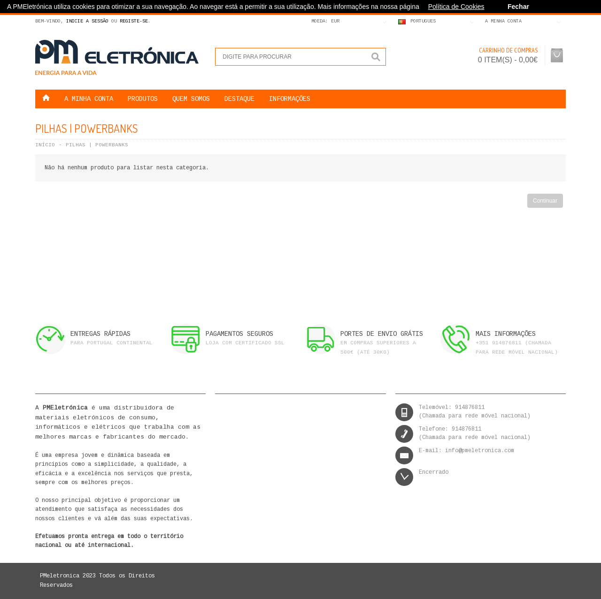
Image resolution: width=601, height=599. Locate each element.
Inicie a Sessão (87, 21)
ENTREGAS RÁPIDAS (100, 334)
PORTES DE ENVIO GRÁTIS (381, 334)
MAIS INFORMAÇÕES (506, 334)
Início (45, 145)
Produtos (143, 99)
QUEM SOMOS (191, 99)
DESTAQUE (239, 99)
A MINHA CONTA (88, 99)
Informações (289, 99)
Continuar (545, 200)
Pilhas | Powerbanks (97, 145)
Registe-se (134, 21)
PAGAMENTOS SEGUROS (239, 334)
